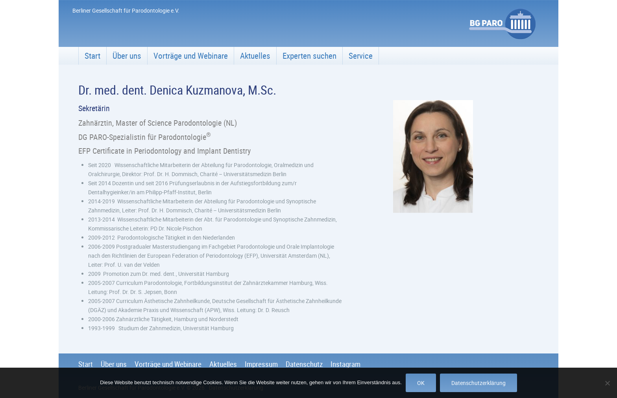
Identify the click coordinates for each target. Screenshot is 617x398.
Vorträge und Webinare (190, 55)
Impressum (261, 364)
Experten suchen (309, 55)
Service (361, 55)
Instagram (345, 364)
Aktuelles (255, 55)
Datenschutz (304, 364)
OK (421, 383)
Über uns (127, 55)
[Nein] (607, 383)
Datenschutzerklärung (478, 383)
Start (92, 55)
